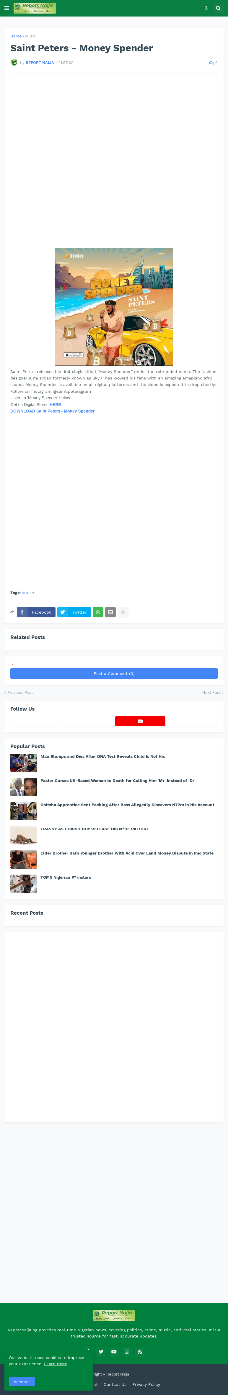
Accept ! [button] (22, 1381)
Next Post (211, 692)
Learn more (55, 1363)
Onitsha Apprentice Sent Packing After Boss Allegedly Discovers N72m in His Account (127, 804)
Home (16, 36)
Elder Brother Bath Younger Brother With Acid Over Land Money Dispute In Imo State (127, 853)
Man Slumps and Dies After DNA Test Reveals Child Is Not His (102, 756)
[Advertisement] (114, 160)
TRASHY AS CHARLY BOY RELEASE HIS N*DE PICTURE (94, 829)
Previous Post (20, 692)
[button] (7, 8)
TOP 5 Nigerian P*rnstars (65, 877)
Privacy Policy (146, 1384)
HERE (55, 404)
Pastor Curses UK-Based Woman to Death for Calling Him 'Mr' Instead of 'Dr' (118, 780)
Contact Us (115, 1384)
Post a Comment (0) (114, 673)
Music (30, 36)
